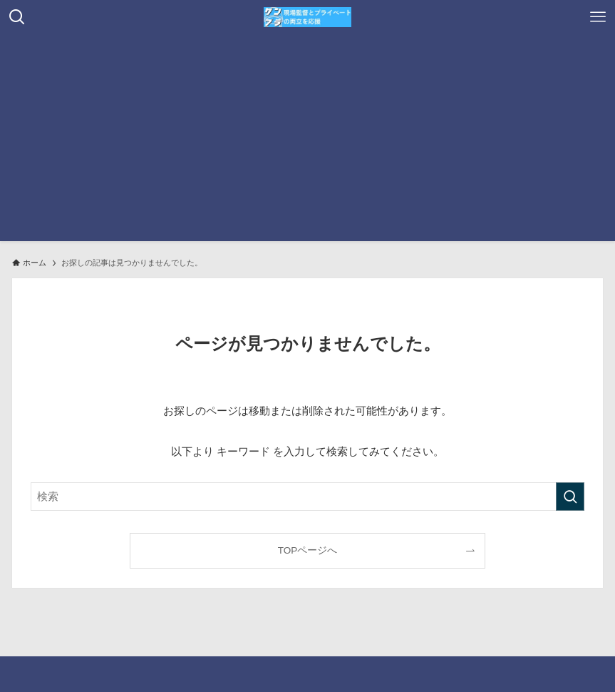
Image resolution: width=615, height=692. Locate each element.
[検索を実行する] (570, 496)
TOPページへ (308, 550)
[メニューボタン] (598, 17)
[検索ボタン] (17, 17)
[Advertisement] (307, 141)
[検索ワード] (307, 496)
